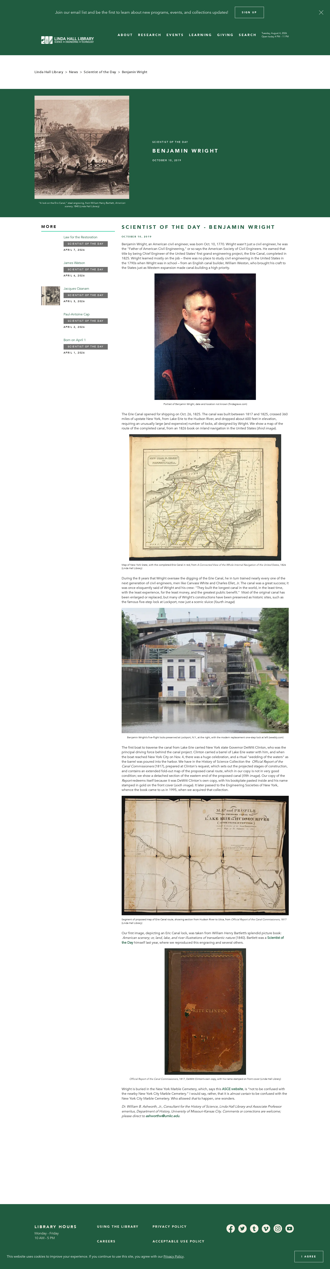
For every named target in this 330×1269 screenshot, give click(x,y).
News (73, 72)
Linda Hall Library (49, 72)
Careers (106, 1241)
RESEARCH (149, 35)
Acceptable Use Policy (179, 1241)
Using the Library (118, 1226)
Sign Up (249, 12)
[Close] (321, 12)
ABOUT (125, 35)
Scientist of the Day (100, 72)
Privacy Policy (170, 1226)
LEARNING (200, 35)
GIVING (225, 35)
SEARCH (248, 35)
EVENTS (175, 35)
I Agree (308, 1256)
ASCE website (232, 1089)
